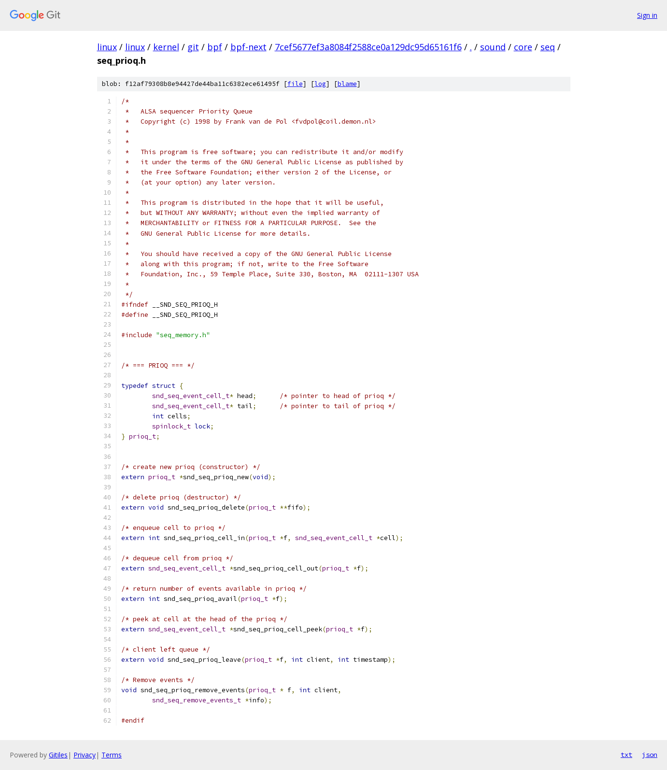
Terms (111, 754)
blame (347, 84)
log (320, 84)
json (649, 754)
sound (493, 47)
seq (547, 47)
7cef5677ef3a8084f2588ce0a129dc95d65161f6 (368, 47)
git (193, 47)
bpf (214, 47)
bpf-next (248, 47)
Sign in (647, 15)
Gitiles (58, 754)
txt (626, 754)
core (523, 47)
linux (107, 47)
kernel (166, 47)
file (295, 84)
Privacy (84, 754)
